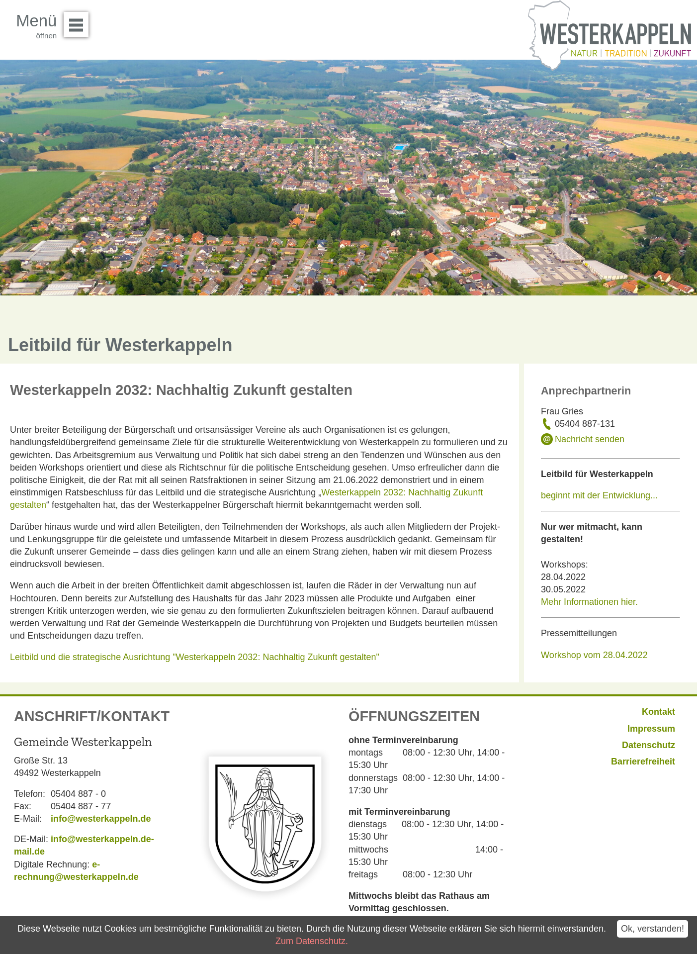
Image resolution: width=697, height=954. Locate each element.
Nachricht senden (589, 439)
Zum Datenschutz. (311, 941)
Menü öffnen (78, 21)
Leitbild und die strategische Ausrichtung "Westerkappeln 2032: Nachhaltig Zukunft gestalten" (194, 657)
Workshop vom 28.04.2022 (595, 655)
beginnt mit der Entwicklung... (599, 495)
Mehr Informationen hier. (589, 602)
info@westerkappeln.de (101, 819)
